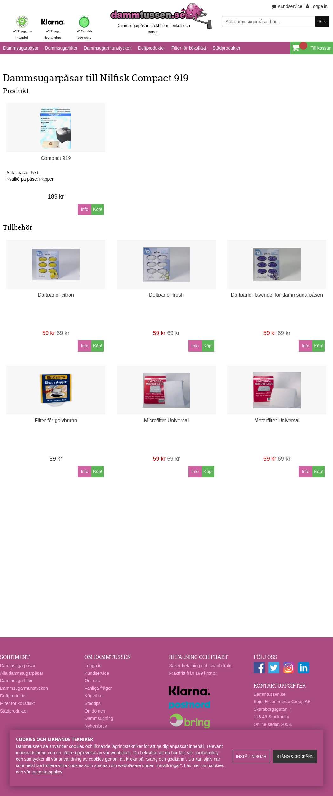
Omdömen (94, 711)
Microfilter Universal (166, 420)
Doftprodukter (151, 48)
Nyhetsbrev (95, 726)
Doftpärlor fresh (166, 294)
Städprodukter (226, 48)
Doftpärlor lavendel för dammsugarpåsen (277, 294)
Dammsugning (98, 718)
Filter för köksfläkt (188, 48)
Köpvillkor (94, 695)
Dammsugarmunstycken (108, 48)
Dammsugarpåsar (20, 48)
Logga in (317, 6)
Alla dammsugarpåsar (21, 673)
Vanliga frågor (98, 688)
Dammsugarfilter (61, 48)
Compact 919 (56, 158)
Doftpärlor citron (56, 294)
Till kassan (320, 48)
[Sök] (275, 21)
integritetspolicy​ (47, 771)
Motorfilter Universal (276, 420)
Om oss (92, 680)
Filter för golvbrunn (56, 420)
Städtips (92, 703)
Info (84, 209)
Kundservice (287, 6)
